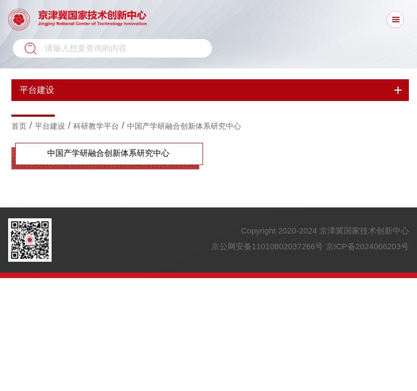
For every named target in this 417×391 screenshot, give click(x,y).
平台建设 (50, 126)
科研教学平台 (96, 126)
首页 (19, 126)
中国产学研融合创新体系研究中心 (184, 126)
